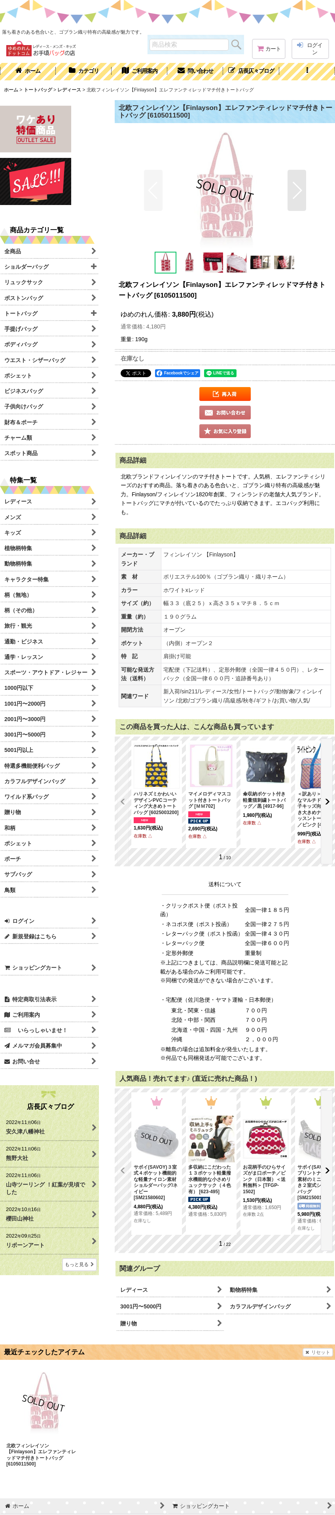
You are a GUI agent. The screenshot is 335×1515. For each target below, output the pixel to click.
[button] (307, 71)
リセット (317, 1352)
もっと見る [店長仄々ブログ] (79, 1264)
